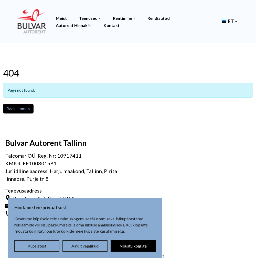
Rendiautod (158, 18)
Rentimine (122, 18)
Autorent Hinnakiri (73, 25)
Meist (61, 18)
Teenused (88, 18)
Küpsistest (37, 245)
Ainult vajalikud (85, 245)
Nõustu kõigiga (133, 245)
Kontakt (112, 25)
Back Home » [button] (18, 108)
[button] (228, 21)
